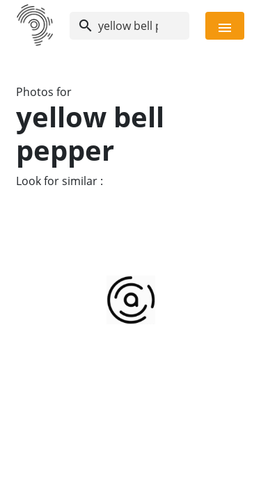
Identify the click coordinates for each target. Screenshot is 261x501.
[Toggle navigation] (224, 26)
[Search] (129, 26)
